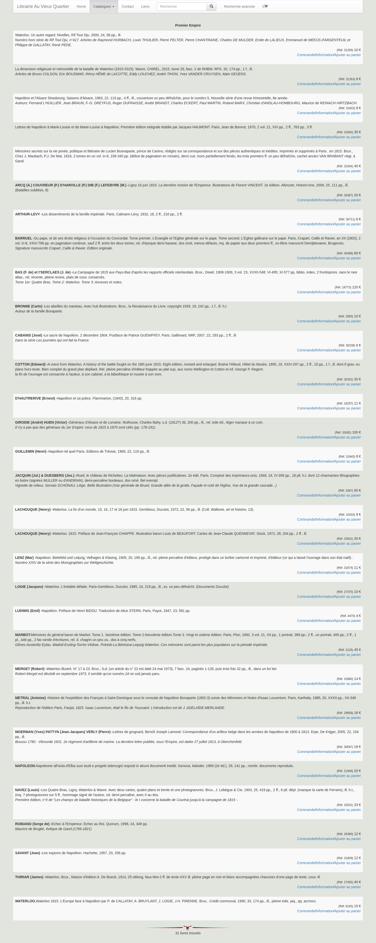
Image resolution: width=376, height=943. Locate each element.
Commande (306, 55)
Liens (145, 6)
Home (81, 6)
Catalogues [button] (103, 6)
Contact (128, 6)
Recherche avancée (239, 6)
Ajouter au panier (347, 55)
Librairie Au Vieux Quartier (43, 6)
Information (325, 55)
